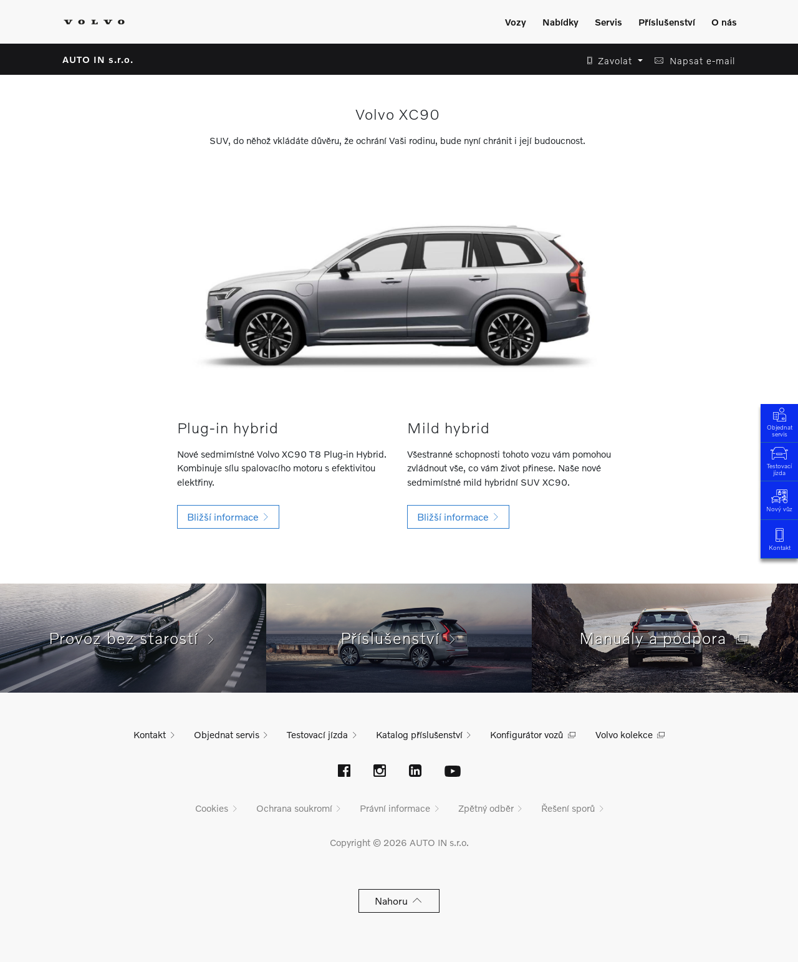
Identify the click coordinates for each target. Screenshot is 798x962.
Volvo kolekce (624, 734)
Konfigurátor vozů (526, 734)
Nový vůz (779, 499)
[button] (611, 60)
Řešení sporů (568, 808)
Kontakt (779, 538)
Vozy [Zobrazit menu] (515, 21)
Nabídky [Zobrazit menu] (560, 21)
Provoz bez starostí (133, 637)
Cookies (211, 808)
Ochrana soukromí (294, 808)
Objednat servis (779, 421)
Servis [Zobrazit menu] (608, 21)
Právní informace (395, 808)
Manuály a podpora (665, 637)
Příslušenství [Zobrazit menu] (666, 21)
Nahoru (399, 901)
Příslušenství (399, 637)
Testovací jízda (779, 460)
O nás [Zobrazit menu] (724, 21)
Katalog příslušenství (419, 734)
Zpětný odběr (486, 808)
